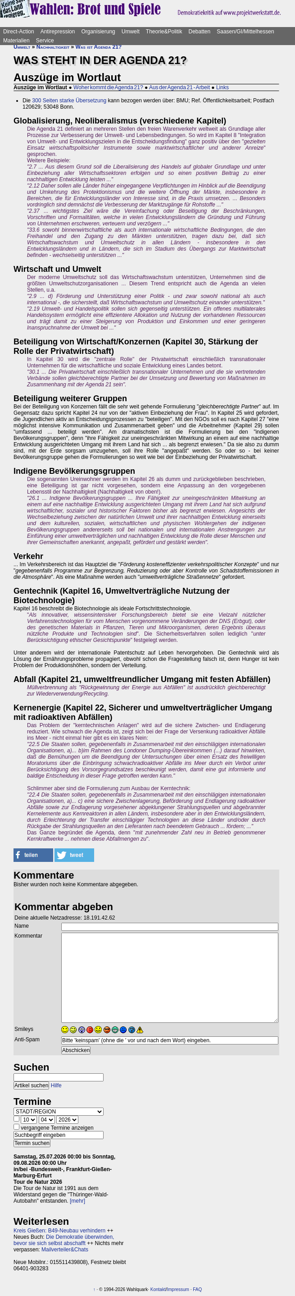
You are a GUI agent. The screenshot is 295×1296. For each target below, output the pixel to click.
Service (45, 40)
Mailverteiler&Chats (64, 1249)
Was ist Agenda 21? (99, 47)
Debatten (200, 31)
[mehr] (77, 1201)
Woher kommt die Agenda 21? (108, 87)
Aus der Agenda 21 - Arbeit (179, 87)
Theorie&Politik (164, 31)
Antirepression (58, 31)
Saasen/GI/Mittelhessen (245, 31)
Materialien (16, 40)
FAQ (197, 1289)
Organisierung (98, 31)
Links (222, 87)
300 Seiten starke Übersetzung (69, 100)
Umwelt (131, 31)
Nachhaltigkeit (52, 47)
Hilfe (56, 1085)
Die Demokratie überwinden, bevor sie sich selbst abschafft (64, 1240)
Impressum (178, 1289)
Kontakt (158, 1289)
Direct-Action (18, 31)
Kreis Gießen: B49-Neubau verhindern (59, 1230)
